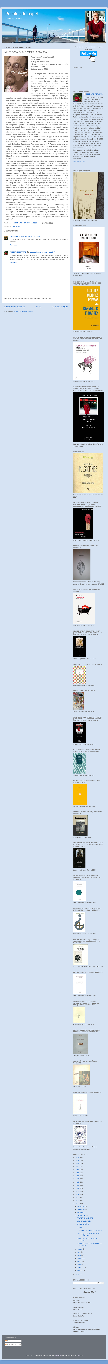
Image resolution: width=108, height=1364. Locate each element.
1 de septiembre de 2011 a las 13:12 (31, 236)
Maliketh (58, 1355)
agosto (80, 1249)
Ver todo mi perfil (79, 162)
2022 (78, 1170)
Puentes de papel (21, 13)
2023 (78, 1167)
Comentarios (10, 1345)
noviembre (81, 1209)
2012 (78, 1200)
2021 (78, 1173)
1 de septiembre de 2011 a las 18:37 (42, 252)
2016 (78, 1188)
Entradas (9, 1341)
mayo (79, 1258)
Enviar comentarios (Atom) (23, 311)
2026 (78, 1157)
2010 (78, 1274)
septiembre (81, 1215)
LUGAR (80, 1227)
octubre (80, 1212)
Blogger (79, 1355)
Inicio (38, 306)
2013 (78, 1197)
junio (79, 1255)
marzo (79, 1264)
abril (79, 1261)
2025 (78, 1161)
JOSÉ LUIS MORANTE (18, 252)
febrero (80, 1267)
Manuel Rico (16, 226)
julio (79, 1252)
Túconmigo (14, 236)
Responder (13, 245)
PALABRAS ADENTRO (85, 1218)
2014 (78, 1194)
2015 (78, 1191)
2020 (78, 1176)
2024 (78, 1164)
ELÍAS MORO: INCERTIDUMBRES (89, 1230)
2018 (78, 1182)
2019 (78, 1179)
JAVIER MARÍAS (83, 1224)
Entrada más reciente (14, 306)
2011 (78, 1203)
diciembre (81, 1206)
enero (79, 1270)
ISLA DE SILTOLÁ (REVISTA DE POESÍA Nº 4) (88, 1234)
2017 (78, 1185)
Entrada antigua (60, 306)
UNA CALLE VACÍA (84, 1221)
